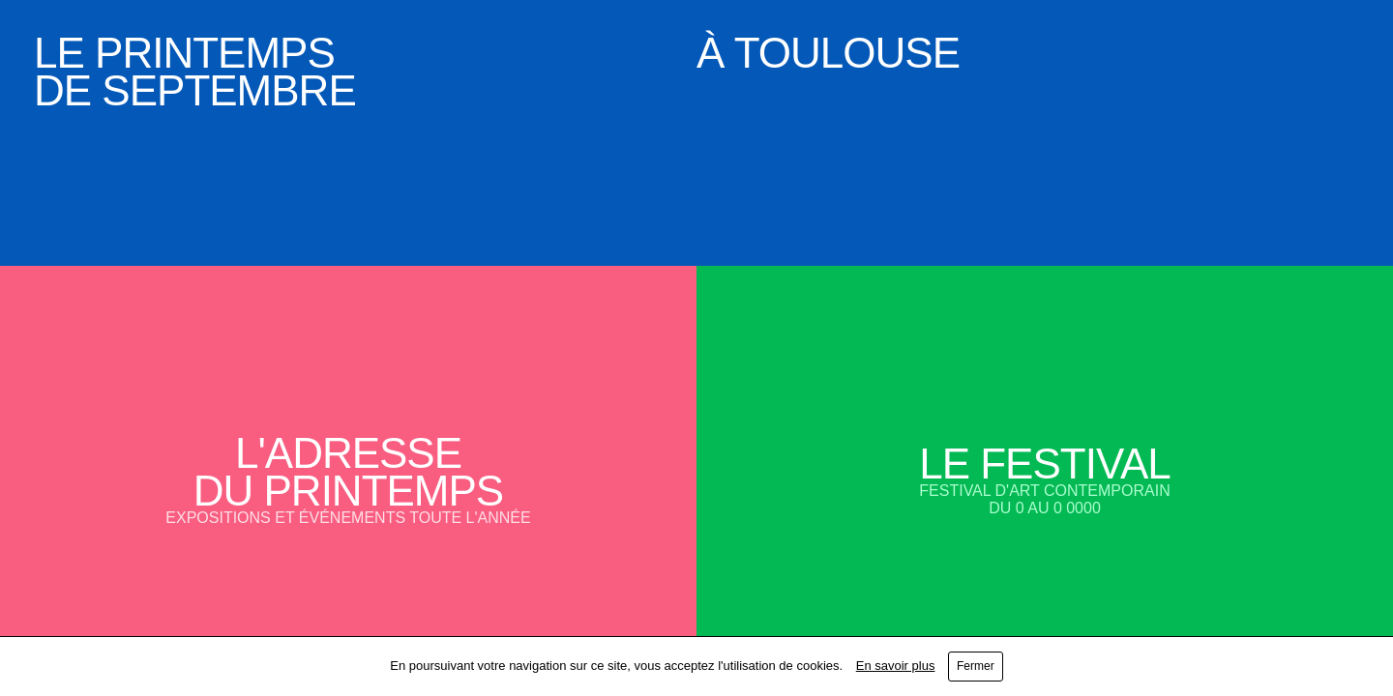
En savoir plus (895, 665)
